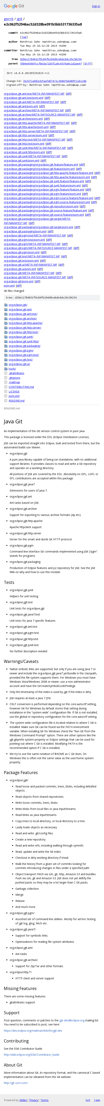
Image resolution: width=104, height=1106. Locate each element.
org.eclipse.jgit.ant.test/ (23, 314)
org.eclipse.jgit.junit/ (21, 337)
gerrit (8, 18)
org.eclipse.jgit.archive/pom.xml (23, 118)
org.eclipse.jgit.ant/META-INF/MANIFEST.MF (31, 102)
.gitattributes (16, 373)
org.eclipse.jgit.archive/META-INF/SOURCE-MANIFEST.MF (39, 114)
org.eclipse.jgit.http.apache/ (26, 323)
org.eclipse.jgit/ (18, 305)
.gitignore (14, 378)
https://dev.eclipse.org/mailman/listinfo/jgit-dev (33, 1030)
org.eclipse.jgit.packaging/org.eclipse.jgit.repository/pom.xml (41, 206)
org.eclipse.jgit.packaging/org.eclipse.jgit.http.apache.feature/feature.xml (48, 173)
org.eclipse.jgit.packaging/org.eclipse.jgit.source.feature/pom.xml (44, 215)
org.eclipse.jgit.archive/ (23, 318)
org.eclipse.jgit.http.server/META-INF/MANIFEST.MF (36, 131)
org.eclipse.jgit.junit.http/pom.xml (24, 152)
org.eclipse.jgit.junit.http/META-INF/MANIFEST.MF (35, 148)
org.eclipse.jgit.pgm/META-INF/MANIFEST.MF (32, 244)
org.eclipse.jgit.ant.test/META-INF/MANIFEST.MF (34, 93)
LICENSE (14, 391)
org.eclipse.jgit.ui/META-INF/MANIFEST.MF (30, 264)
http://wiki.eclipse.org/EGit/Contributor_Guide (31, 1054)
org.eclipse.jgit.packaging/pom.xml (25, 231)
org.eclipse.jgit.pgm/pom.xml (21, 252)
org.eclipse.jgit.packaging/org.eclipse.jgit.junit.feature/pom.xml (42, 185)
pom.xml (9, 285)
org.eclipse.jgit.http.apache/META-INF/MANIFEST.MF (37, 123)
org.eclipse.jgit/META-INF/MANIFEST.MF (29, 273)
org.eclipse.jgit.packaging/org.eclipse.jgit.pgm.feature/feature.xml (44, 189)
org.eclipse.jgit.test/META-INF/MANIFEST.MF (32, 256)
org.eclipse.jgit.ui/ (19, 364)
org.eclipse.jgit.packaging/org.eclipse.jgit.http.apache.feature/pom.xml (47, 177)
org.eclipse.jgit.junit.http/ (24, 341)
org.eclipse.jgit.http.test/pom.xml (24, 143)
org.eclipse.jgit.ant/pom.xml (21, 106)
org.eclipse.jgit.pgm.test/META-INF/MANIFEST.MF (35, 235)
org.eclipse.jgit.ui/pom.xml (20, 269)
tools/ (12, 368)
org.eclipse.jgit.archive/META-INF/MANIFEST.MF (34, 110)
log (24, 37)
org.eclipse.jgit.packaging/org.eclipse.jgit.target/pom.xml (38, 227)
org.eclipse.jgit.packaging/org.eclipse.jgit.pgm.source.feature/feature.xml (48, 198)
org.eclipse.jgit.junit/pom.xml (21, 160)
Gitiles (23, 1100)
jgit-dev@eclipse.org (71, 1020)
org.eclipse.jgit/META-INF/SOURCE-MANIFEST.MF (35, 277)
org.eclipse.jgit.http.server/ (25, 327)
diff (88, 63)
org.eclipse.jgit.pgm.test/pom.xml (24, 239)
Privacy (33, 1100)
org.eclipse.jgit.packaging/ (24, 346)
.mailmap (14, 382)
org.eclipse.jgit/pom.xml (18, 281)
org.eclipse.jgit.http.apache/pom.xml (26, 127)
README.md (16, 400)
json (97, 1100)
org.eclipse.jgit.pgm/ (21, 350)
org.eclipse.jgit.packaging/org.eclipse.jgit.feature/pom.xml (39, 169)
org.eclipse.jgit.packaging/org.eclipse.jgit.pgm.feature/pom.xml (42, 194)
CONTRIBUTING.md (21, 387)
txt (88, 1100)
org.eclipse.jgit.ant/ (20, 309)
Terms (44, 1100)
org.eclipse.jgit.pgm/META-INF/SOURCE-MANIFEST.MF (38, 248)
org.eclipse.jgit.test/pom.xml (21, 260)
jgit (19, 18)
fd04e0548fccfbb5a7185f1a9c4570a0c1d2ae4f (51, 63)
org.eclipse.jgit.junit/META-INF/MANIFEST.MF (32, 156)
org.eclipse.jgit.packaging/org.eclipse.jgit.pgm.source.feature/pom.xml (47, 202)
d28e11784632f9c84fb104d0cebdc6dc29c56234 (51, 59)
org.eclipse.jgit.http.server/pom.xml (25, 135)
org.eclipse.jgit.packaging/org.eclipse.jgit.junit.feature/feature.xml (44, 181)
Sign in (96, 6)
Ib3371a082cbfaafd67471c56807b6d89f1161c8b (54, 81)
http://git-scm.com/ (16, 1083)
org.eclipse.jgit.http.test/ (23, 332)
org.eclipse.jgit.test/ (21, 359)
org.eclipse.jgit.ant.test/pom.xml (23, 98)
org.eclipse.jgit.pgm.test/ (24, 355)
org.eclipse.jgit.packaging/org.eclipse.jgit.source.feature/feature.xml (45, 210)
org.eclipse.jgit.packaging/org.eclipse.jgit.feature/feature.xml (41, 164)
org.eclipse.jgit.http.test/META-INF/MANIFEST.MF (34, 139)
